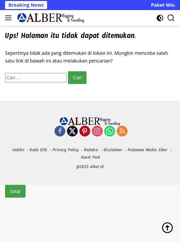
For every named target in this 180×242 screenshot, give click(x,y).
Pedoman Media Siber (148, 151)
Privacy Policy (65, 151)
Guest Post (90, 158)
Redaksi (91, 151)
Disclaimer (113, 151)
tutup (15, 191)
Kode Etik (38, 151)
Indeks (18, 151)
